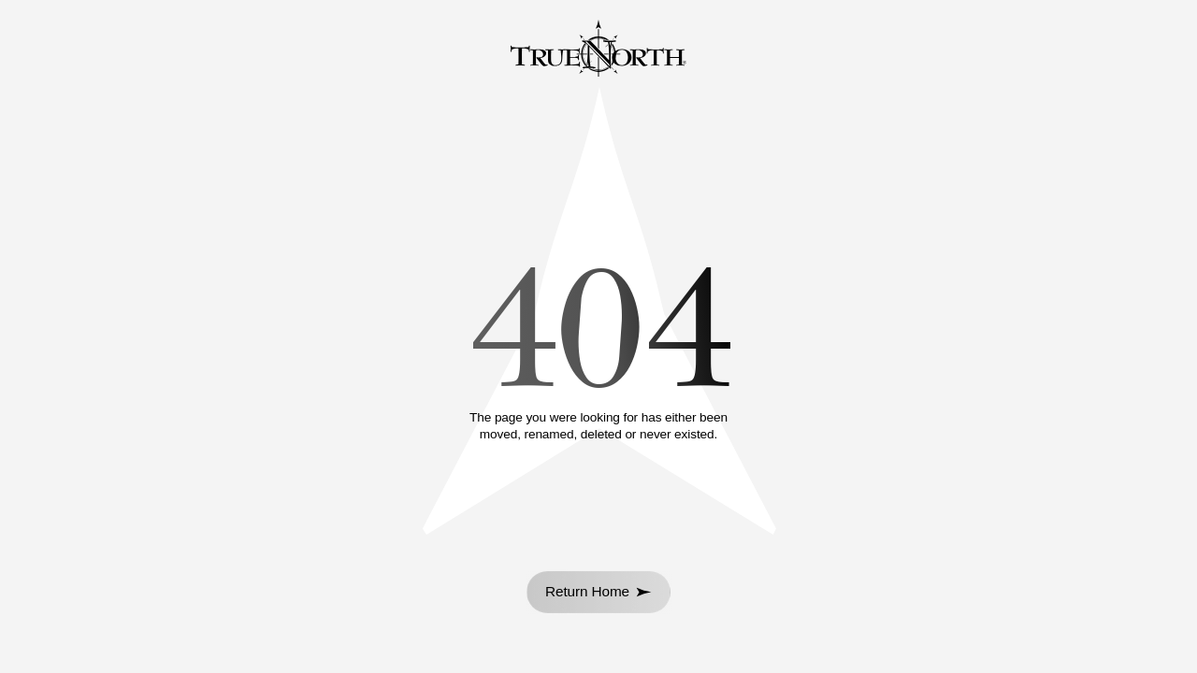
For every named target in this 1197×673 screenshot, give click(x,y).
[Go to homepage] (598, 50)
